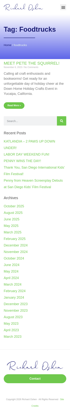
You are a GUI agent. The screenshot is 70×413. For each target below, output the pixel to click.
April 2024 (11, 278)
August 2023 (13, 317)
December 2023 (16, 304)
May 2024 (11, 271)
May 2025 (11, 226)
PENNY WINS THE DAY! (22, 161)
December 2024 (16, 245)
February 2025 (15, 239)
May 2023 (11, 323)
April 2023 (11, 330)
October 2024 (14, 258)
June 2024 (11, 265)
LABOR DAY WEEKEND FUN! (26, 154)
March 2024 (12, 284)
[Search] (61, 121)
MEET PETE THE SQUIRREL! (32, 63)
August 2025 (13, 213)
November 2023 (16, 310)
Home (7, 45)
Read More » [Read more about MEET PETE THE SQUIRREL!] (14, 105)
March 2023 (12, 336)
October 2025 (14, 206)
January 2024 (14, 297)
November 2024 (16, 252)
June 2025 (11, 219)
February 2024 (15, 291)
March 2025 (12, 232)
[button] (63, 7)
